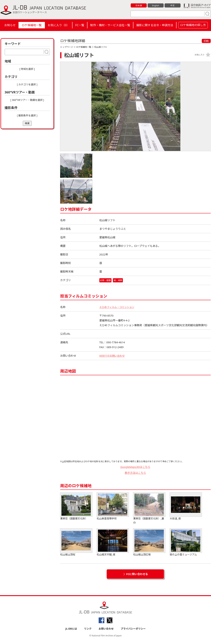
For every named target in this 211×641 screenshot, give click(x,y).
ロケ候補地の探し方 (193, 25)
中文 (172, 5)
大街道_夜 (186, 506)
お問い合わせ (106, 628)
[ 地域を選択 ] (27, 69)
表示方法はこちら (135, 473)
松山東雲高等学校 (113, 506)
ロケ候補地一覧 (32, 25)
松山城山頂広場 (149, 542)
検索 (27, 123)
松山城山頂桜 (76, 542)
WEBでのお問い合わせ (112, 356)
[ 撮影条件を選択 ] (27, 115)
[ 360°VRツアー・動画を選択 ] (27, 100)
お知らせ (10, 25)
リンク (88, 628)
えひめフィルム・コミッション (118, 307)
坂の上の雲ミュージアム (186, 542)
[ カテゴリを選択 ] (27, 84)
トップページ (66, 46)
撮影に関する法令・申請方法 (154, 25)
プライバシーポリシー (133, 628)
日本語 (138, 5)
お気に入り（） (58, 25)
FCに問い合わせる (137, 574)
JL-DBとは (71, 628)
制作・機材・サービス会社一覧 (110, 25)
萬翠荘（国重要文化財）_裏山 (149, 508)
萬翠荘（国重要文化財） (76, 506)
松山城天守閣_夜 (113, 542)
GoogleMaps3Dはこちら (135, 467)
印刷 (206, 41)
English (155, 5)
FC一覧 (79, 25)
